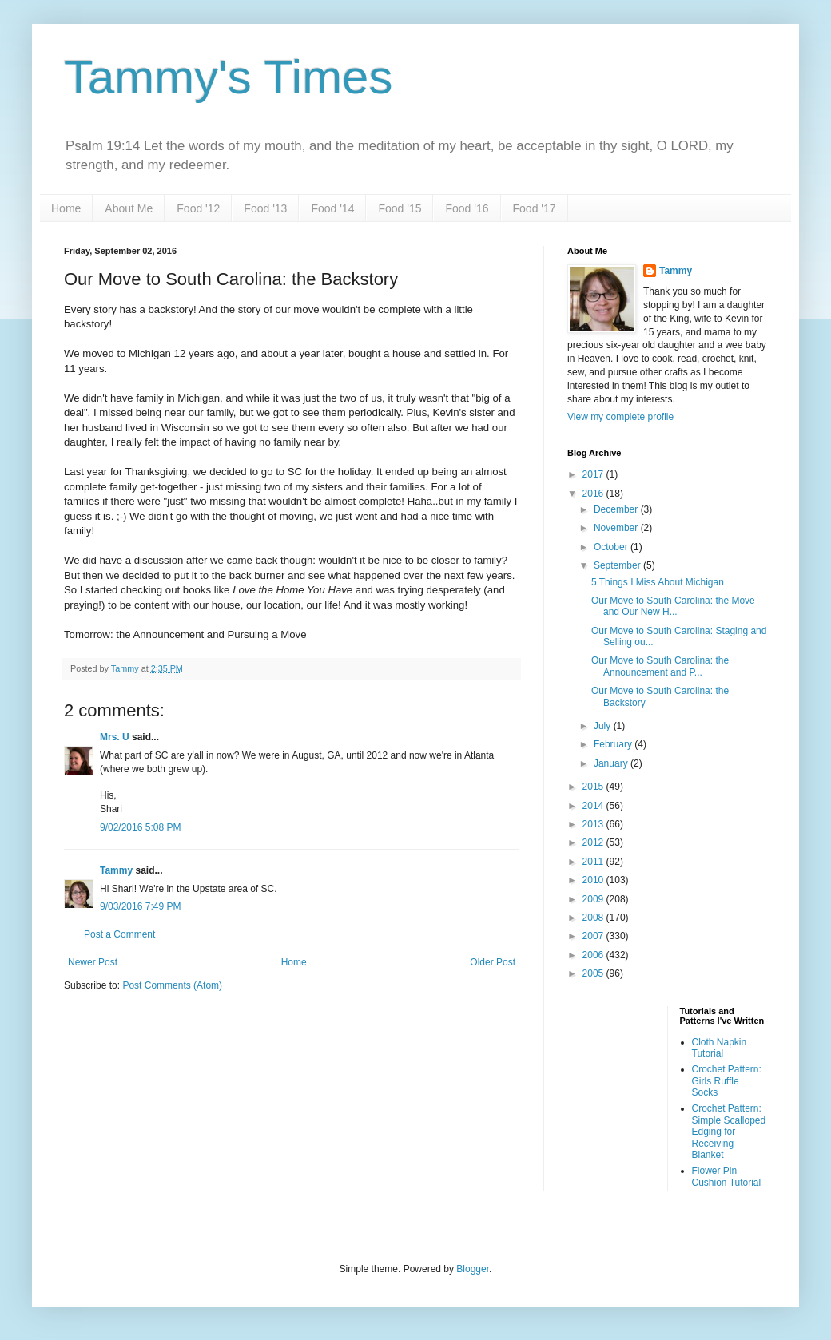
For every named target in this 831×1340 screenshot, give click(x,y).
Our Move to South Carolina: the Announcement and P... (660, 666)
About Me (129, 208)
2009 (594, 899)
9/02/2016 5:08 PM (140, 827)
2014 (594, 805)
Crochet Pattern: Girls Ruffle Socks (726, 1081)
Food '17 (534, 208)
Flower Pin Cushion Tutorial (726, 1176)
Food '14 (332, 208)
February (614, 744)
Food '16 (466, 208)
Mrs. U (114, 737)
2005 (594, 973)
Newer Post (92, 962)
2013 (594, 824)
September (618, 565)
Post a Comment (119, 934)
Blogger (472, 1269)
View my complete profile (620, 416)
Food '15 (399, 208)
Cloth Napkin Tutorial (719, 1048)
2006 (594, 955)
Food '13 (265, 208)
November (617, 527)
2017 (594, 474)
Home (66, 208)
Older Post (492, 962)
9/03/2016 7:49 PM (140, 906)
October (612, 547)
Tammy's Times (228, 77)
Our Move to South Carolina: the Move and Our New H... (673, 606)
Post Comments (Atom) (172, 985)
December (617, 509)
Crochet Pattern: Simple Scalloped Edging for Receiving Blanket (729, 1131)
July (604, 725)
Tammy (116, 870)
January (612, 763)
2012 (594, 842)
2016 (594, 493)
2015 (594, 786)
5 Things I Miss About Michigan (657, 582)
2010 (594, 880)
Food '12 (198, 208)
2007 (594, 936)
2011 (594, 861)
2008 (594, 917)
